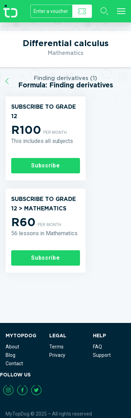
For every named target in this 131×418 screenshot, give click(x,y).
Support (102, 355)
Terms (56, 346)
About (12, 346)
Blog (10, 355)
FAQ (97, 346)
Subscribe (45, 165)
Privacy (57, 355)
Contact (14, 363)
